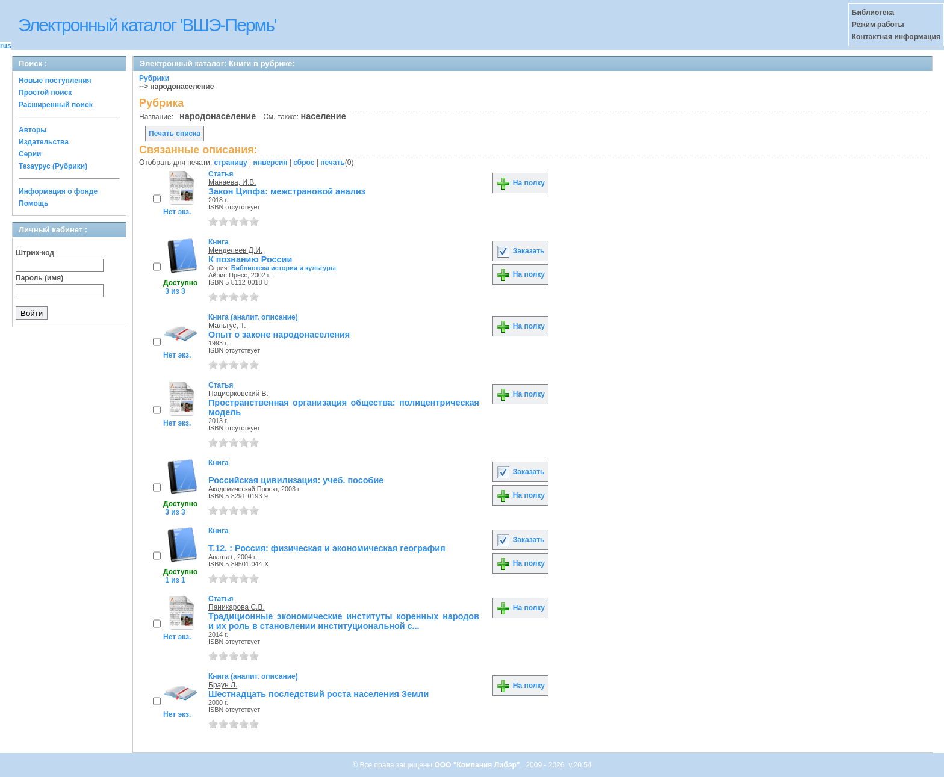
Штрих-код (35, 253)
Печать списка (174, 133)
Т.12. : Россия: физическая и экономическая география (327, 548)
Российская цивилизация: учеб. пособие (296, 480)
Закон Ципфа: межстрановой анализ (286, 191)
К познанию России (250, 259)
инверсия (270, 162)
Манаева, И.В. (232, 182)
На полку (520, 183)
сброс (303, 162)
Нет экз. (177, 212)
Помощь (33, 203)
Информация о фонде (58, 191)
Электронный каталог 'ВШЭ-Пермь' (147, 25)
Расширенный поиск (56, 105)
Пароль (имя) (39, 278)
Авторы (33, 130)
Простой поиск (45, 92)
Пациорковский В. (238, 393)
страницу (230, 162)
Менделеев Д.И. (235, 250)
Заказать (520, 251)
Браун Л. (222, 685)
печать (332, 162)
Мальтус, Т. (227, 325)
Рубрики (154, 78)
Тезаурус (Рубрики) (53, 166)
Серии (30, 154)
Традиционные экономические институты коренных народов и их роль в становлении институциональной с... (343, 621)
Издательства (44, 142)
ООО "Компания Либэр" (477, 765)
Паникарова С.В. (236, 607)
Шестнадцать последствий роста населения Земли (318, 694)
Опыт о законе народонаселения (279, 334)
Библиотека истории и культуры (283, 267)
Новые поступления (55, 80)
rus (5, 46)
